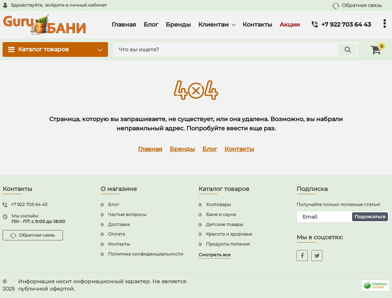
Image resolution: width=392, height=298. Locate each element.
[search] (235, 49)
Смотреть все (215, 254)
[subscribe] (343, 217)
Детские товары (224, 224)
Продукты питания (228, 244)
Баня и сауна (221, 214)
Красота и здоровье (229, 234)
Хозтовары (218, 204)
